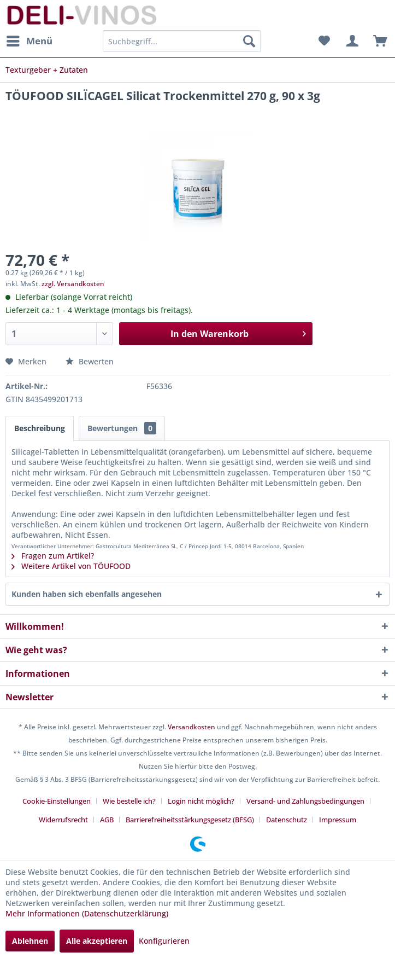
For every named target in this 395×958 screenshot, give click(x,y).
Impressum (337, 820)
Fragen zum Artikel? (52, 555)
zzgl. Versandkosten (73, 283)
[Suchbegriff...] (182, 41)
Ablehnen (30, 941)
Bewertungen (121, 428)
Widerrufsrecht (63, 820)
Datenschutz (286, 820)
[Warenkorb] (377, 41)
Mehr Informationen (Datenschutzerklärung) (86, 913)
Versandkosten (191, 726)
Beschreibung (39, 428)
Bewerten (90, 361)
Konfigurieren (164, 941)
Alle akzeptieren (96, 941)
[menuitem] (29, 41)
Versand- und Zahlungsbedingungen (305, 801)
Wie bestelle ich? (129, 801)
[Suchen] (249, 41)
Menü (29, 39)
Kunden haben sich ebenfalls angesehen (86, 594)
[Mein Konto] (351, 41)
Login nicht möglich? (201, 801)
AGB (107, 820)
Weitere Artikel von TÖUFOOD (71, 566)
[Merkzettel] (324, 41)
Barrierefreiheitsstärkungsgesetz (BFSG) (190, 820)
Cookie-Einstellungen (56, 801)
